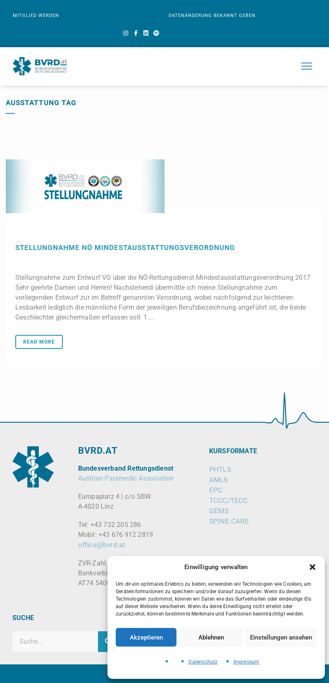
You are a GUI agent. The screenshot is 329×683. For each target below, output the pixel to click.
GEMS (219, 511)
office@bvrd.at (102, 545)
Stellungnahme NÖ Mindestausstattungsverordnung (125, 247)
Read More (39, 342)
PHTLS (220, 469)
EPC (216, 490)
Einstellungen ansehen (281, 637)
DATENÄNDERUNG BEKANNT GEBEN (212, 15)
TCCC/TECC (228, 500)
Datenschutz (202, 662)
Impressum (247, 662)
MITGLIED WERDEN (36, 15)
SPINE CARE (229, 521)
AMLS (218, 480)
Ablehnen (211, 637)
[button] (312, 567)
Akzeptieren (146, 637)
